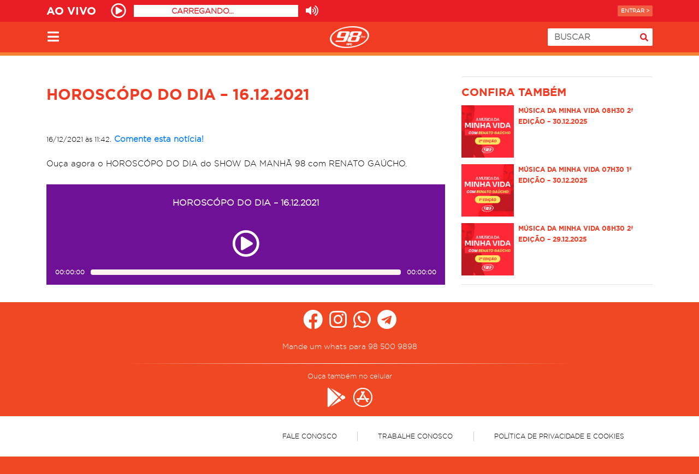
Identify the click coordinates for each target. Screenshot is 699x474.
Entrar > (635, 11)
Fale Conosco (309, 436)
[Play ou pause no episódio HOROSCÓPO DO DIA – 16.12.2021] (246, 243)
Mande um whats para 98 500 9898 (349, 346)
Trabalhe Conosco (415, 436)
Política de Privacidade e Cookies (559, 436)
